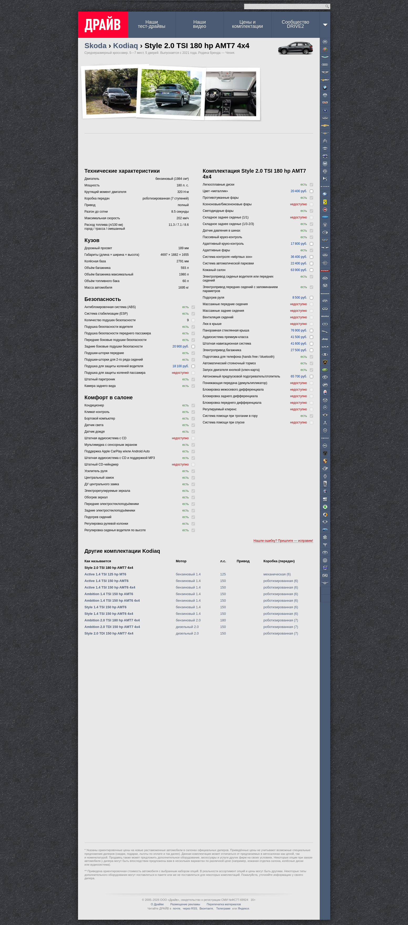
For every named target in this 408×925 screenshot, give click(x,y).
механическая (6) (277, 574)
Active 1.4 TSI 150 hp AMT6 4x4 (110, 587)
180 (223, 620)
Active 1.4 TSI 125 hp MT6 (105, 574)
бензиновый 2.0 (188, 620)
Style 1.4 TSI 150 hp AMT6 (106, 607)
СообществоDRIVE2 (295, 24)
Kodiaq (125, 46)
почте (176, 908)
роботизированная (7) (281, 620)
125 (223, 574)
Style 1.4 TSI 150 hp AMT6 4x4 (109, 614)
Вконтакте (206, 908)
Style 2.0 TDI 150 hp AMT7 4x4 (109, 633)
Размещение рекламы (185, 904)
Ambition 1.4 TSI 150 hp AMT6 (109, 594)
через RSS (190, 908)
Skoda (96, 46)
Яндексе (243, 908)
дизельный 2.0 (187, 627)
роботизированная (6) (281, 581)
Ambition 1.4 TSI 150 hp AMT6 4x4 (112, 600)
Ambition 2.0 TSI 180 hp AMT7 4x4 (112, 620)
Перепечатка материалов (224, 904)
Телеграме (222, 908)
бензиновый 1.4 (188, 574)
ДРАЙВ (103, 25)
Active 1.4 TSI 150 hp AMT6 (107, 581)
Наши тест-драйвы (151, 24)
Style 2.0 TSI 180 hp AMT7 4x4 (109, 568)
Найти (327, 6)
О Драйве (157, 904)
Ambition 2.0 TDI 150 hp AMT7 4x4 (112, 627)
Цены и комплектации (247, 24)
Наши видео (199, 24)
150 (223, 581)
